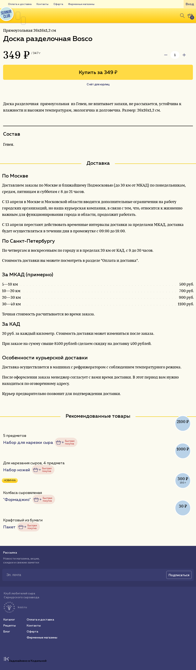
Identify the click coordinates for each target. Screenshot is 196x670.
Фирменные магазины (81, 4)
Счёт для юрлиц (98, 84)
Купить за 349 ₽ (98, 72)
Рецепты (9, 625)
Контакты (42, 4)
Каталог (9, 619)
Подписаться (179, 575)
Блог (6, 631)
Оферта (58, 4)
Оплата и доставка (20, 4)
